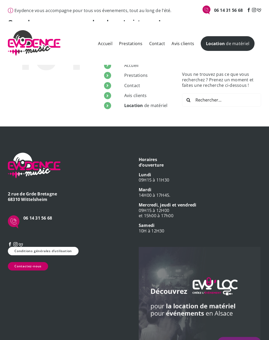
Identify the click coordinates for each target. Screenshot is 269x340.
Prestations (136, 75)
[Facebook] (249, 10)
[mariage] (259, 10)
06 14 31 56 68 (228, 10)
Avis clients (135, 95)
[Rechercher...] (221, 100)
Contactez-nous (28, 266)
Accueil (131, 65)
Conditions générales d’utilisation (43, 251)
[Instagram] (254, 10)
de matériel (146, 105)
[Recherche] (188, 100)
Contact (132, 85)
